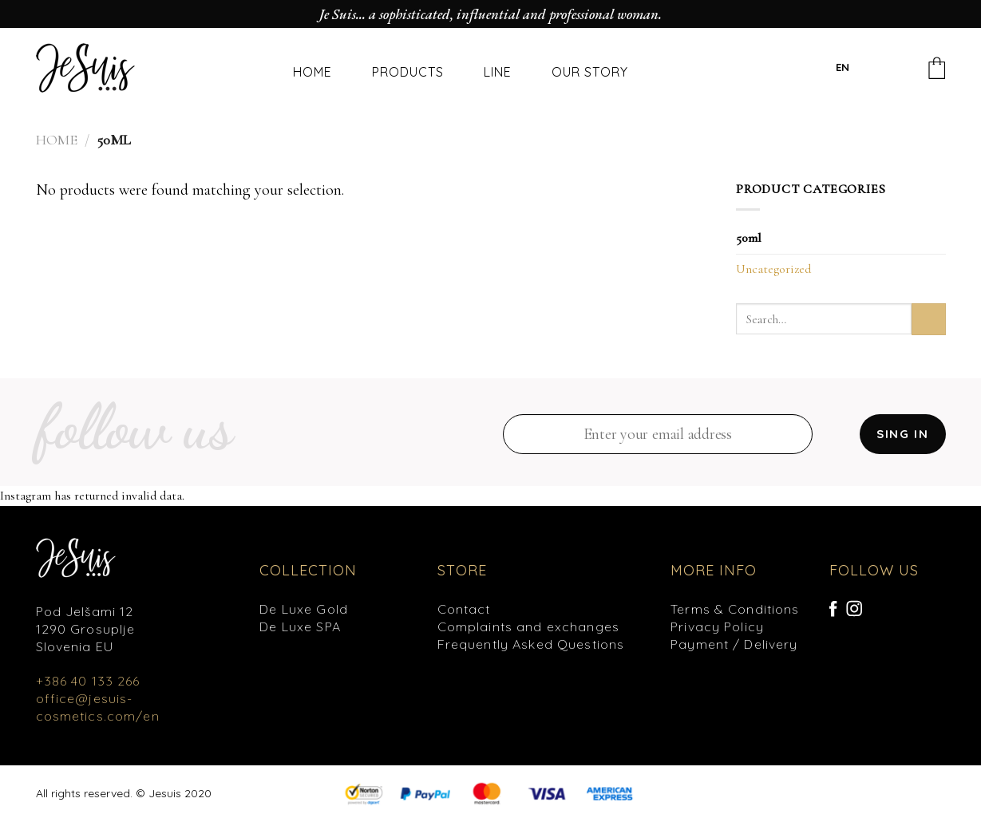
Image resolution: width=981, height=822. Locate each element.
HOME (312, 72)
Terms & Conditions (735, 609)
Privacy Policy (717, 626)
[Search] (879, 71)
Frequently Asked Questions (531, 644)
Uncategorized (773, 269)
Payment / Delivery (734, 644)
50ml (748, 238)
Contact (464, 609)
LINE (498, 72)
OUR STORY (590, 72)
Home (56, 139)
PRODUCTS (408, 72)
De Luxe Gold (303, 609)
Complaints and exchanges (528, 626)
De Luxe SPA (300, 626)
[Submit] (929, 318)
